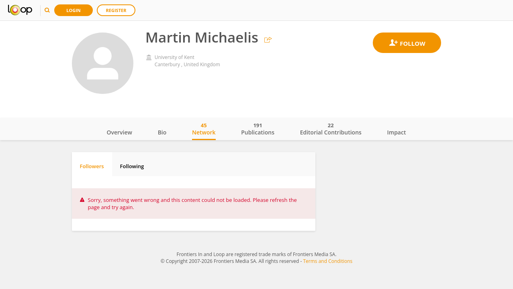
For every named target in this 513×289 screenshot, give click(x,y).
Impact (396, 132)
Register (116, 10)
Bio (162, 132)
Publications (257, 129)
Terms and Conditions (327, 261)
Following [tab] (132, 166)
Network (204, 129)
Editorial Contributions (331, 129)
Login (73, 10)
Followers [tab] (92, 166)
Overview (119, 132)
